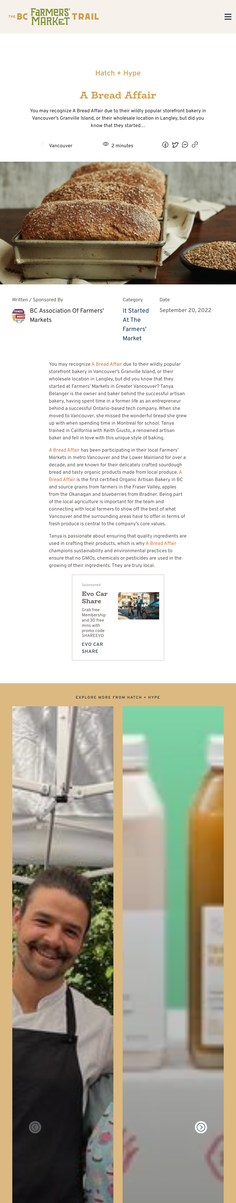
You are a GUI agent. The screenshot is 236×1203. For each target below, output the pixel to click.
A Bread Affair (107, 365)
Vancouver (61, 146)
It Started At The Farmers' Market (136, 325)
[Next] (201, 1127)
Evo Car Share (95, 597)
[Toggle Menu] (228, 17)
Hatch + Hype (118, 74)
